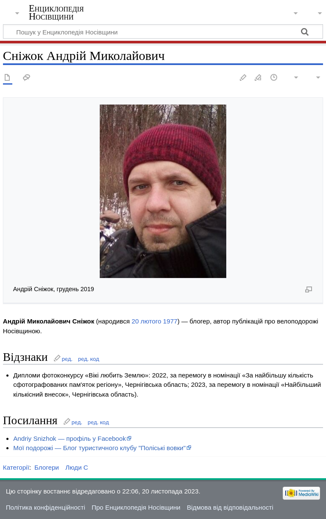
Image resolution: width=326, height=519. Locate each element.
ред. (67, 358)
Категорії (16, 467)
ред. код (88, 358)
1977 (170, 321)
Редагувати (243, 78)
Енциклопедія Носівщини (56, 12)
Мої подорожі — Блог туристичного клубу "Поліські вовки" (99, 447)
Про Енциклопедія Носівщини (136, 507)
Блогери (46, 467)
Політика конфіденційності (45, 507)
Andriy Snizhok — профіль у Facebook (69, 438)
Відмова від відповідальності (230, 507)
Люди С (76, 467)
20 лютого (146, 321)
